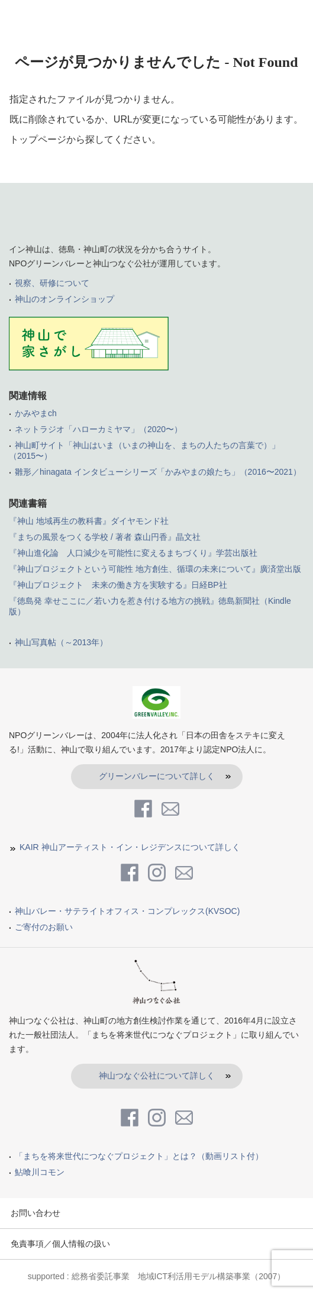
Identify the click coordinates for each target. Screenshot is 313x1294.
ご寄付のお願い (44, 927)
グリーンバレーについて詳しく (157, 776)
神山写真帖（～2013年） (61, 642)
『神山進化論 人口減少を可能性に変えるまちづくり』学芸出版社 (133, 553)
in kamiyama (56, 16)
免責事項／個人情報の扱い (60, 1243)
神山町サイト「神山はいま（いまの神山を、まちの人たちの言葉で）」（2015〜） (144, 450)
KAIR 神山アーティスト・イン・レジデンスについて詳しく (130, 847)
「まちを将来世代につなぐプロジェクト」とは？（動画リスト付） (139, 1156)
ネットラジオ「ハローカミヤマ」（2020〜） (98, 429)
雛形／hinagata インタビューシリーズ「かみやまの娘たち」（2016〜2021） (158, 472)
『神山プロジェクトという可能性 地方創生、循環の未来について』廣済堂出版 (155, 569)
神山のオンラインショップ (64, 299)
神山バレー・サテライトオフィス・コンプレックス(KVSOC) (127, 911)
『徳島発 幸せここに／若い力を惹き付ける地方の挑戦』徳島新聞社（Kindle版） (150, 606)
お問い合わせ (35, 1213)
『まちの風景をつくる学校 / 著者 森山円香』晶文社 (105, 537)
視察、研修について (52, 283)
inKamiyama (156, 217)
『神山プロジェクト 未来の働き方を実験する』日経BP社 (118, 585)
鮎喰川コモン (39, 1172)
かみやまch (36, 413)
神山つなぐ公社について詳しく (157, 1075)
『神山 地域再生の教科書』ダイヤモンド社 (89, 521)
